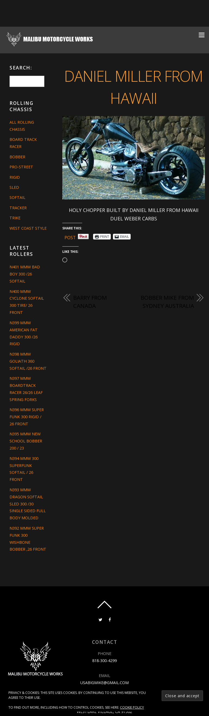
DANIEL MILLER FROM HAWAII (133, 86)
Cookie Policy (132, 707)
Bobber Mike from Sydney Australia (167, 302)
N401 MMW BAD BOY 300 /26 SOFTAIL (25, 274)
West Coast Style (28, 228)
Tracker (18, 207)
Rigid (15, 177)
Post (70, 237)
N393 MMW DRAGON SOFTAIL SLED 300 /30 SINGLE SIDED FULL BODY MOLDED (28, 504)
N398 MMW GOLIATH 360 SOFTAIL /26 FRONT (28, 361)
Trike (15, 217)
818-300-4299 (104, 660)
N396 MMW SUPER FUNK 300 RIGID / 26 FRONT (27, 416)
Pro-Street (21, 166)
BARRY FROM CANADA (90, 302)
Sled (14, 187)
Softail (17, 197)
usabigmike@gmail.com (104, 682)
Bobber (17, 156)
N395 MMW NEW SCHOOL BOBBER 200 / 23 (26, 441)
